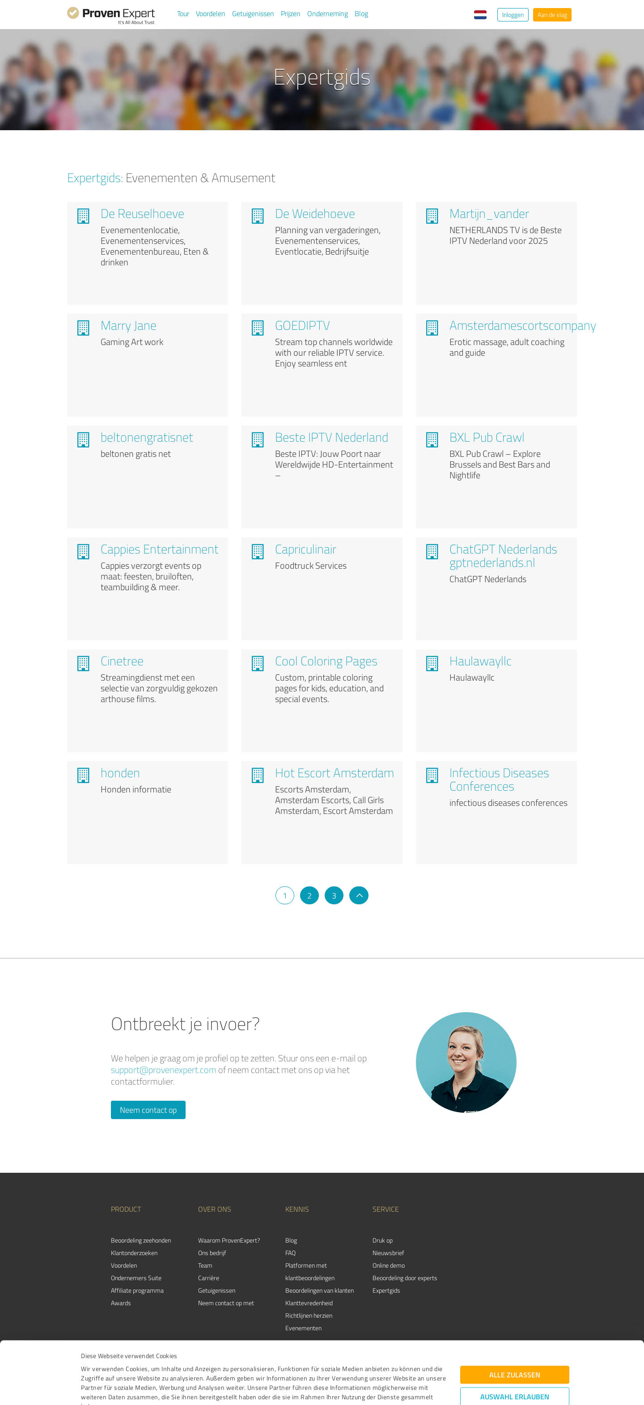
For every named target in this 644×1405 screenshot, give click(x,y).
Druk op (383, 1240)
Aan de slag (552, 14)
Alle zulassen (514, 1312)
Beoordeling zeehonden (141, 1240)
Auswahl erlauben (514, 1334)
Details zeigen (384, 1388)
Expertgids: (95, 177)
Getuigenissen (253, 13)
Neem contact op (148, 1109)
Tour (183, 13)
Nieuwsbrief (388, 1252)
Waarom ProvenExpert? (229, 1240)
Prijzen (291, 13)
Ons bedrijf (212, 1252)
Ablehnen (515, 1362)
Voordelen (210, 13)
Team (205, 1265)
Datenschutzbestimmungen (157, 1363)
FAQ (290, 1252)
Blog (361, 13)
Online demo (389, 1265)
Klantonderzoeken (134, 1252)
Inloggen (513, 14)
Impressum (97, 1363)
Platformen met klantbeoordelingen (310, 1271)
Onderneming (327, 13)
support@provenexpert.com (163, 1070)
